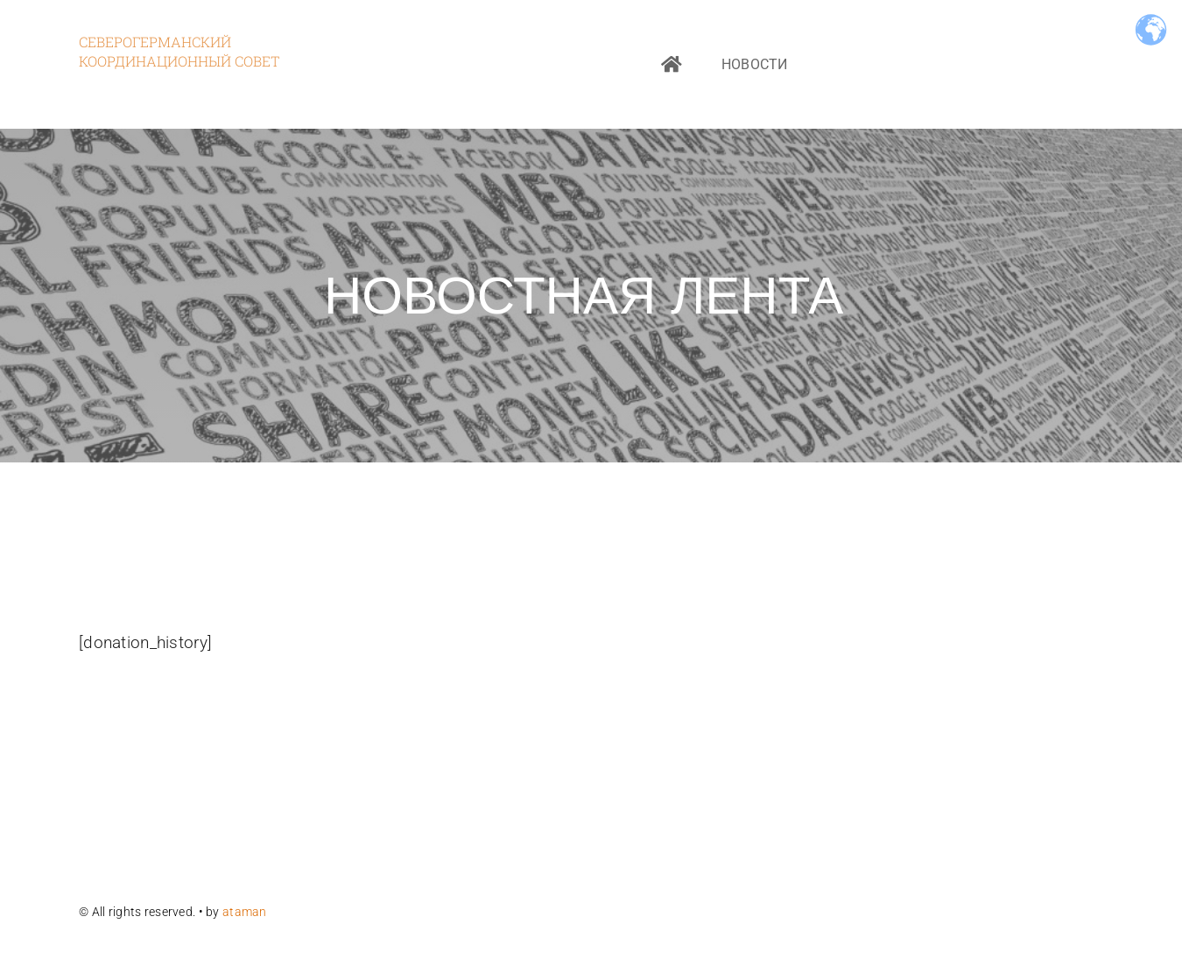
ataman (246, 912)
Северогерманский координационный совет (179, 51)
